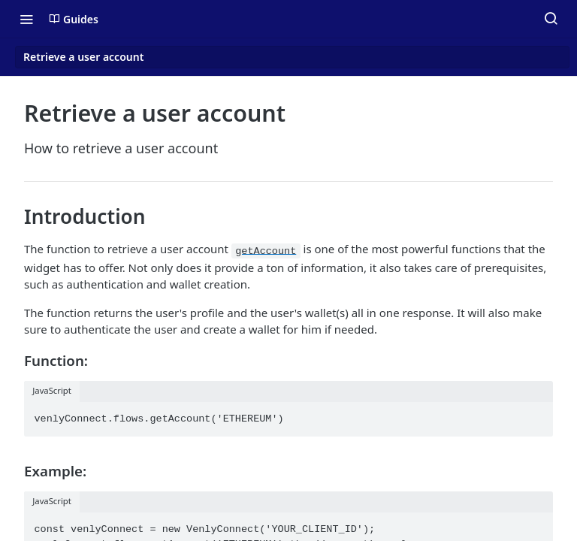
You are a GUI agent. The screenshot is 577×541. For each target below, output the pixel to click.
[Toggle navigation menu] (26, 19)
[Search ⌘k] (550, 19)
